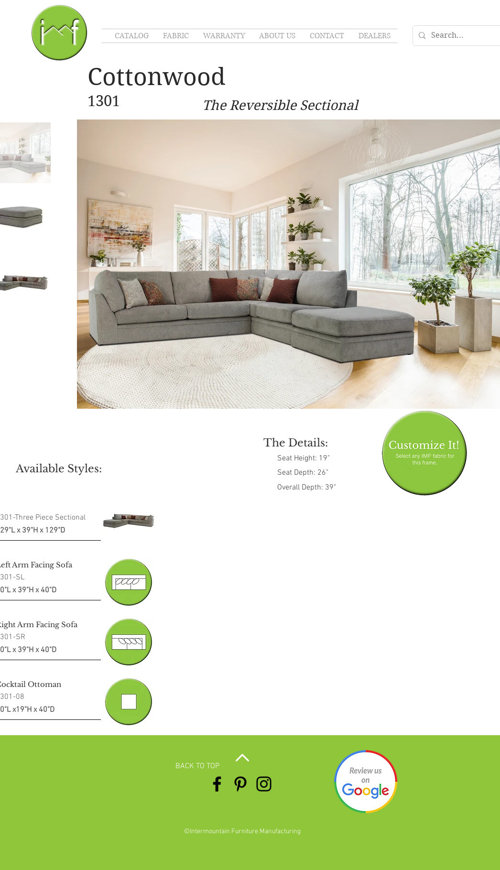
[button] (102, 264)
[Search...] (463, 35)
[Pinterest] (240, 784)
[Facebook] (217, 784)
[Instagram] (264, 784)
